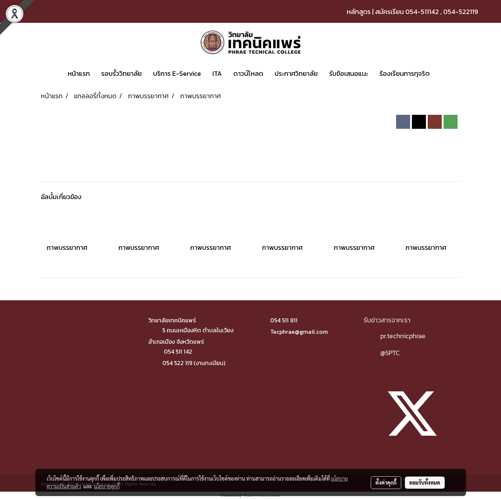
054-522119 (460, 12)
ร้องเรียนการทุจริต (405, 73)
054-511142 (422, 12)
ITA (217, 73)
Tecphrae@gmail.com (299, 331)
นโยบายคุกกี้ (107, 486)
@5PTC (390, 353)
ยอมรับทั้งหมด (424, 482)
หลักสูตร (359, 12)
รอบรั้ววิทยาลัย (121, 73)
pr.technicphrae (403, 336)
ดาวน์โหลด (248, 73)
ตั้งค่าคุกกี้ (385, 482)
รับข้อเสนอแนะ (348, 73)
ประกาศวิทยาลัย (296, 73)
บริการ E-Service (177, 73)
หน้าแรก (79, 73)
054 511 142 (178, 351)
